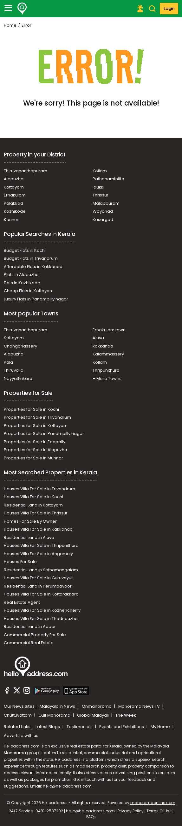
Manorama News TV (139, 706)
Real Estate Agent (22, 602)
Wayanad (103, 211)
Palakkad (13, 203)
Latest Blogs (48, 727)
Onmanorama (97, 706)
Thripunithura (106, 370)
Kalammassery (108, 354)
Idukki (98, 187)
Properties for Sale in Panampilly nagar (44, 433)
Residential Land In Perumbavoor (38, 586)
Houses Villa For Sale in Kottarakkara (41, 594)
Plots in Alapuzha (21, 275)
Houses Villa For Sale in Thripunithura (41, 545)
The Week (125, 715)
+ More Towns (107, 378)
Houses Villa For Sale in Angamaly (38, 554)
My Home (161, 727)
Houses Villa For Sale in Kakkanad (38, 529)
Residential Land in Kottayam (33, 505)
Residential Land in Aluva (29, 537)
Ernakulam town (109, 330)
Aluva (98, 338)
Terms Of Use (159, 811)
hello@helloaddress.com (67, 786)
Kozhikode (15, 211)
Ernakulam (15, 195)
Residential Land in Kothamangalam (41, 570)
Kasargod (103, 220)
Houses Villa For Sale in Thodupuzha (41, 619)
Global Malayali (93, 715)
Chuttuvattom (18, 715)
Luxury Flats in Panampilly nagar (36, 299)
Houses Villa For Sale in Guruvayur (38, 578)
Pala (8, 362)
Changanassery (20, 346)
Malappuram (106, 203)
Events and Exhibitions (122, 727)
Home (10, 25)
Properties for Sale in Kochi (31, 409)
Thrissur (100, 195)
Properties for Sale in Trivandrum (37, 417)
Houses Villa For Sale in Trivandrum (39, 489)
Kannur (11, 220)
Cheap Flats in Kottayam (29, 291)
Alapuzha (13, 179)
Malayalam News (58, 706)
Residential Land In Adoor (30, 626)
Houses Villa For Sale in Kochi (33, 497)
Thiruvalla (13, 370)
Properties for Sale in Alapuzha (35, 450)
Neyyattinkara (18, 378)
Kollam (100, 171)
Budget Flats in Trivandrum (31, 258)
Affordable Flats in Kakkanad (33, 267)
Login (169, 8)
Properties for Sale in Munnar (33, 458)
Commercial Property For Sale (35, 635)
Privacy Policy (131, 811)
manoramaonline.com (152, 802)
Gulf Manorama (54, 715)
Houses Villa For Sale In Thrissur (36, 513)
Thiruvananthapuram (25, 171)
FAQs (91, 816)
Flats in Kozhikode (22, 283)
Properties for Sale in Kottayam (36, 426)
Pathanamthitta (108, 179)
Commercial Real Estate (29, 643)
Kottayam (14, 187)
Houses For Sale (20, 562)
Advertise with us (21, 736)
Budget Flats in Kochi (25, 250)
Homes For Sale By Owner (30, 521)
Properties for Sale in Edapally (34, 442)
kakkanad (103, 346)
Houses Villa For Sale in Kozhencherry (42, 610)
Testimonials (80, 727)
